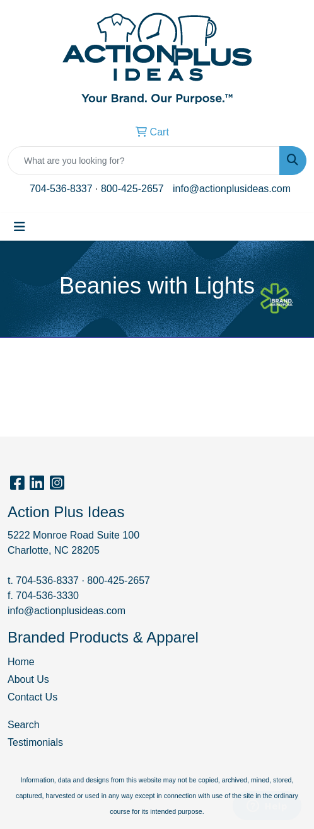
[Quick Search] (144, 160)
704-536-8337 (61, 188)
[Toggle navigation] (19, 227)
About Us (28, 679)
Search (24, 724)
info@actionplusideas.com (232, 188)
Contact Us (32, 697)
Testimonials (35, 742)
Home (21, 661)
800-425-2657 (132, 188)
